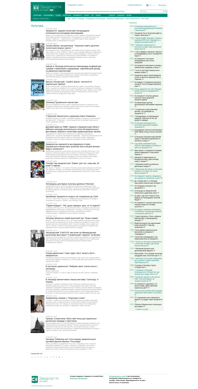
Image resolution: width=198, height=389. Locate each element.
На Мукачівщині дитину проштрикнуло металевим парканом (148, 104)
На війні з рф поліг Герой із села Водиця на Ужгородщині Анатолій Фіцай (147, 198)
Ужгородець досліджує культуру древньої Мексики (70, 184)
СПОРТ (87, 15)
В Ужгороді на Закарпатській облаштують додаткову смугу (147, 192)
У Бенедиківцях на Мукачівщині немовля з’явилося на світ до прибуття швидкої (147, 118)
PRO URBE (145, 18)
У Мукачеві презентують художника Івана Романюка (71, 116)
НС (92, 15)
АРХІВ (128, 15)
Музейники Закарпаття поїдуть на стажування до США (72, 196)
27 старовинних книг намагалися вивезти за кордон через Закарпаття (148, 299)
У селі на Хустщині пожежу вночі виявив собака (147, 71)
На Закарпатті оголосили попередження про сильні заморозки (144, 61)
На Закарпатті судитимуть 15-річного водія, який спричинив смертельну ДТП (146, 286)
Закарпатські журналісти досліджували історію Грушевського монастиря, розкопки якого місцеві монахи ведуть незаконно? (73, 146)
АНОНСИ (120, 15)
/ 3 (133, 131)
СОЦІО (58, 15)
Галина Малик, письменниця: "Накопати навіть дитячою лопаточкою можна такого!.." (72, 46)
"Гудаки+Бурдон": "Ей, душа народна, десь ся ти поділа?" (73, 205)
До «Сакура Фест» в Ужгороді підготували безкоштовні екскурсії (149, 182)
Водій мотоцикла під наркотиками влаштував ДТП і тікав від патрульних (147, 225)
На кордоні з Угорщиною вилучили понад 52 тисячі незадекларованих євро (148, 84)
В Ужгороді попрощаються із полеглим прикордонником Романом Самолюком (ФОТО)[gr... (96, 11)
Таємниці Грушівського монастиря (62, 102)
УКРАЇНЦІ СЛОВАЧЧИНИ (115, 18)
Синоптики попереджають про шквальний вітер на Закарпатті (146, 238)
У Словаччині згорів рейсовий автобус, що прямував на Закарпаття (146, 111)
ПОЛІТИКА (37, 15)
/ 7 (133, 39)
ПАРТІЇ (74, 18)
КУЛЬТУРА (67, 15)
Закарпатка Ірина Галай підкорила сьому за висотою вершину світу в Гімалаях (148, 77)
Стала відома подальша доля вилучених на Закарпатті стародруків (146, 232)
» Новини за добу (141, 309)
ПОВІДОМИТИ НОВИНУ (75, 5)
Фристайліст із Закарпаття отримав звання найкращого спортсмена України (148, 152)
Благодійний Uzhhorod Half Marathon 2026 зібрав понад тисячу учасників (148, 131)
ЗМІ (69, 18)
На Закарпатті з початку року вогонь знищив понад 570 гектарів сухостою (148, 205)
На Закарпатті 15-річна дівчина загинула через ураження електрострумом (146, 98)
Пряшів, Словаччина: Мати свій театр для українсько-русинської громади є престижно (71, 319)
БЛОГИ (112, 15)
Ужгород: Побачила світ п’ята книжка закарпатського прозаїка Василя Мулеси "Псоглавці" (71, 340)
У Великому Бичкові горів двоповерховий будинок (145, 250)
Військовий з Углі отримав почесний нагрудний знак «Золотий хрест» (148, 255)
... (62, 357)
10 (59, 357)
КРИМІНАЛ (77, 15)
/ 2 (133, 46)
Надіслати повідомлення (78, 378)
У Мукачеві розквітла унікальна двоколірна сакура (147, 165)
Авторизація (162, 5)
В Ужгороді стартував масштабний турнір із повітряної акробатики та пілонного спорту (148, 139)
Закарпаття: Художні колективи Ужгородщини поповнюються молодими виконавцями (67, 32)
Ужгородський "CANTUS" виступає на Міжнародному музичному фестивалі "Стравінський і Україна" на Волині (73, 233)
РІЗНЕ (98, 15)
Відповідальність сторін (117, 376)
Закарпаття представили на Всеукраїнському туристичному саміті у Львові (147, 159)
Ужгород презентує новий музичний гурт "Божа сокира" (72, 218)
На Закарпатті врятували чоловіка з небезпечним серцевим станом (148, 66)
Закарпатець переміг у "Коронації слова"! (65, 298)
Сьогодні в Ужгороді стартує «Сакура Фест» (145, 266)
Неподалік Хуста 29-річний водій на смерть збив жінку (148, 34)
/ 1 (133, 34)
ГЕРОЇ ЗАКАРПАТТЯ (132, 18)
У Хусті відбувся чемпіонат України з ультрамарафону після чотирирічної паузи (149, 54)
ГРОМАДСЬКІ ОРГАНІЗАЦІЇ (95, 18)
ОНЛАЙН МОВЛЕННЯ (135, 5)
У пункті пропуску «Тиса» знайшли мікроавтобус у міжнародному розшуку (148, 218)
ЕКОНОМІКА (49, 15)
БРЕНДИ (81, 18)
